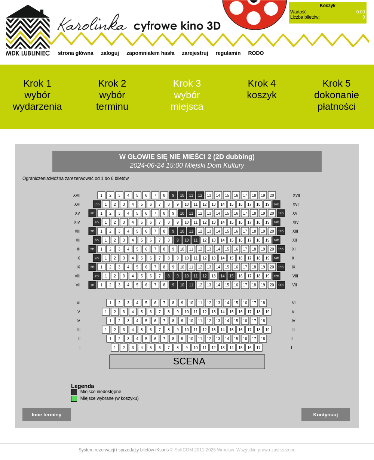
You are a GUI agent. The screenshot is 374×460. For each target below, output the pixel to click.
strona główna (76, 53)
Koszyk (327, 5)
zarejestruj (195, 53)
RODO (256, 53)
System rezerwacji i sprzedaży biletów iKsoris (124, 450)
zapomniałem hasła (150, 53)
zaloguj (110, 53)
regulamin (228, 53)
